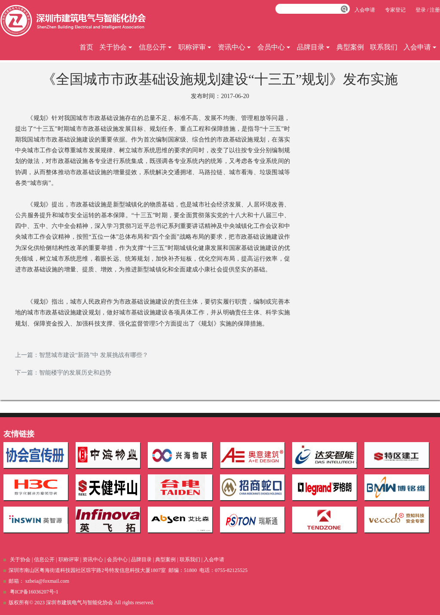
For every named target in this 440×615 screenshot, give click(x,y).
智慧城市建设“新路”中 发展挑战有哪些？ (93, 355)
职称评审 (195, 47)
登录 (421, 10)
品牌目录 (313, 47)
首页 (86, 47)
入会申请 (420, 47)
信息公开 (155, 47)
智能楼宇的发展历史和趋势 (75, 372)
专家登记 (395, 10)
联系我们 (383, 47)
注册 (435, 10)
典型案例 (350, 47)
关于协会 (116, 47)
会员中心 (274, 47)
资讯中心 (234, 47)
